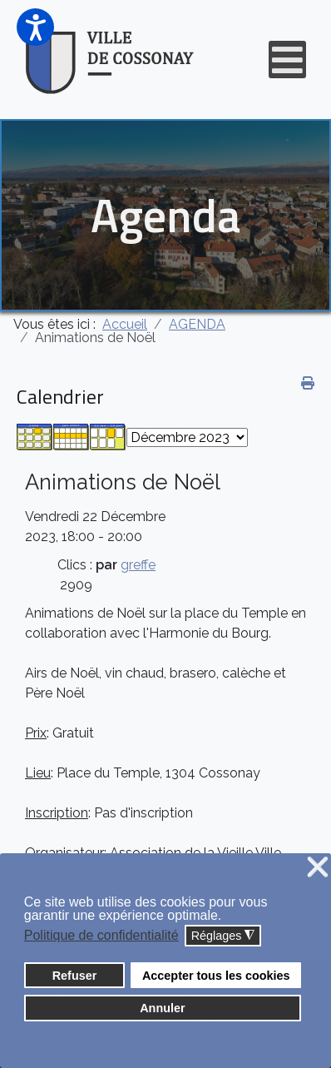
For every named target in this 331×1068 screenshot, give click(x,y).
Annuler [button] (162, 1008)
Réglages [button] (223, 936)
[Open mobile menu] (287, 59)
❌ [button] (317, 868)
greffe (138, 565)
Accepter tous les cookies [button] (216, 975)
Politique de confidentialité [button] (101, 935)
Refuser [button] (74, 975)
